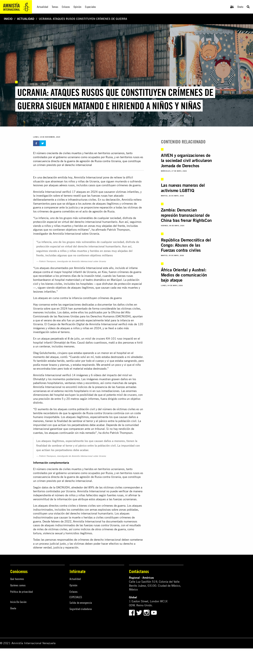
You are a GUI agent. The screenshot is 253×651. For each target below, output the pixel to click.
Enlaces (74, 591)
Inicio (8, 18)
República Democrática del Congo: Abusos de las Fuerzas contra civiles (186, 245)
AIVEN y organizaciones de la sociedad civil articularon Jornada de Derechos (186, 160)
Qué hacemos (17, 579)
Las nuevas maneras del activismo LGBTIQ (183, 188)
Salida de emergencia (81, 602)
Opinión (73, 585)
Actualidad (25, 18)
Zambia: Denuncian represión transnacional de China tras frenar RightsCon (186, 215)
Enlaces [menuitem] (66, 6)
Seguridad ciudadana (81, 609)
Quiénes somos (18, 585)
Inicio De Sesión (18, 602)
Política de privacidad (21, 591)
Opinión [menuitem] (77, 6)
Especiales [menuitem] (90, 6)
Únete (240, 6)
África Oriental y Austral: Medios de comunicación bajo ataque (184, 275)
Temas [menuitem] (55, 6)
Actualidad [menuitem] (42, 6)
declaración (50, 177)
